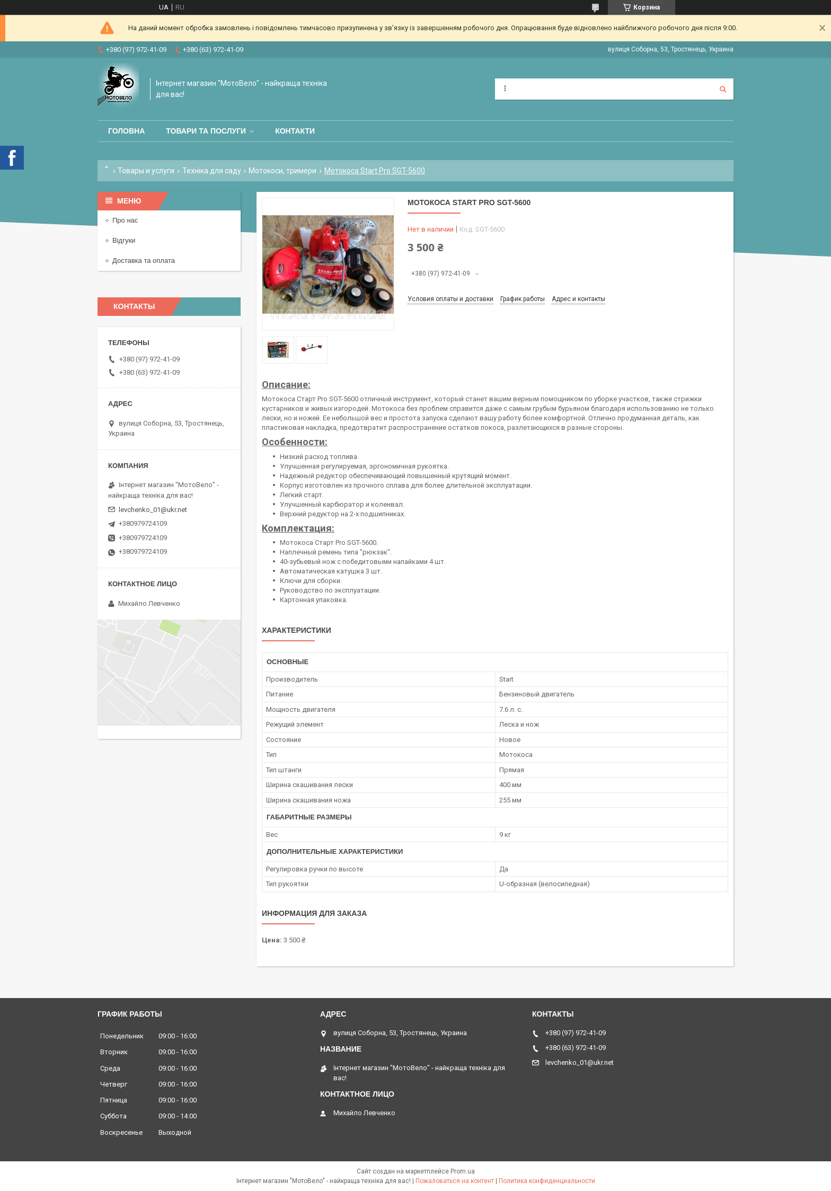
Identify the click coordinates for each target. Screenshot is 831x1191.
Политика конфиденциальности (547, 1181)
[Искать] (722, 89)
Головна (126, 131)
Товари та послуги (206, 131)
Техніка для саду (211, 170)
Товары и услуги (146, 170)
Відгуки (123, 240)
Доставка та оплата (143, 260)
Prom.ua (462, 1171)
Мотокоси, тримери (282, 170)
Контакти (295, 131)
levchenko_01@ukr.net (153, 510)
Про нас (125, 220)
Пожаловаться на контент (454, 1181)
